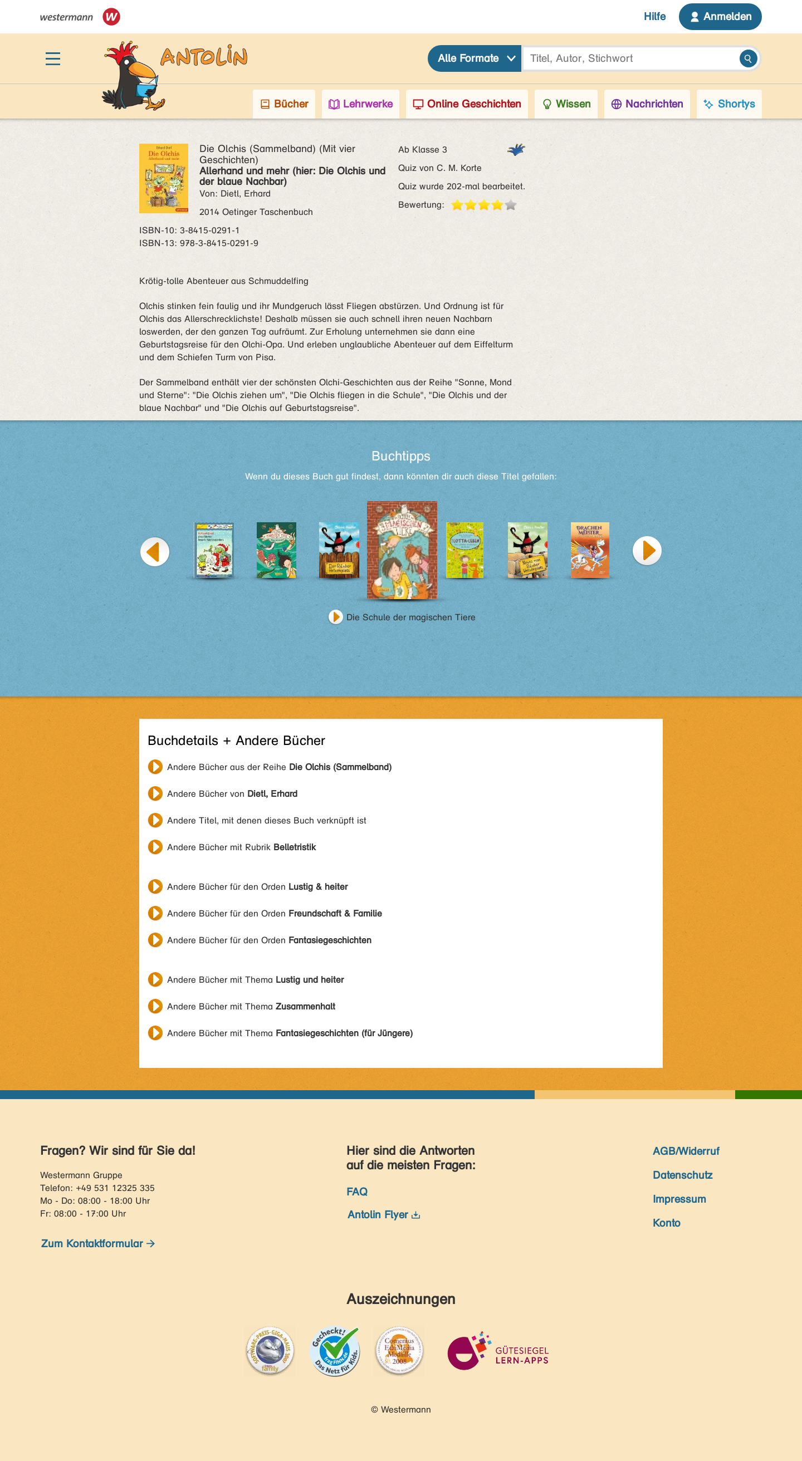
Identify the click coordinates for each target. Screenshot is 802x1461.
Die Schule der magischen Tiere (411, 617)
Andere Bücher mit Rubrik (241, 847)
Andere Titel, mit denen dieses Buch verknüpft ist (266, 820)
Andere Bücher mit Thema (255, 979)
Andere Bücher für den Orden (257, 886)
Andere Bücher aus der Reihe (279, 767)
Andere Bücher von (232, 793)
